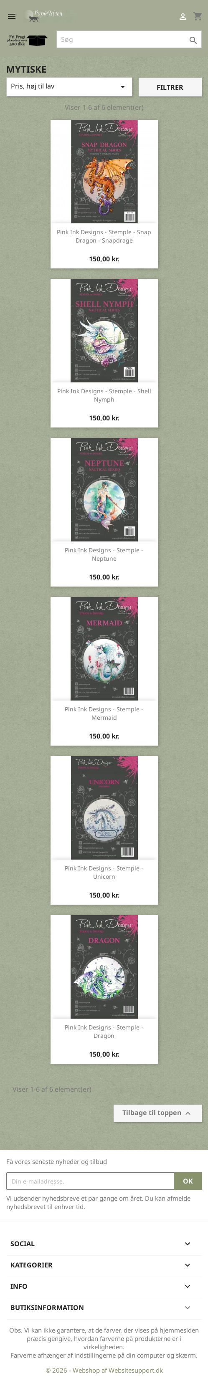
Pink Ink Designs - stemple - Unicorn (104, 872)
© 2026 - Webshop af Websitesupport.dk (104, 1370)
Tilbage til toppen (157, 1113)
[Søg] (129, 39)
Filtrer (170, 87)
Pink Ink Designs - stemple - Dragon (104, 1031)
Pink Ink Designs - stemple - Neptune (104, 554)
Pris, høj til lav (69, 86)
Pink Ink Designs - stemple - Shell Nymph (104, 395)
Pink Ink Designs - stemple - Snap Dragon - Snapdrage (104, 236)
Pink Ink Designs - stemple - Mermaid (104, 713)
